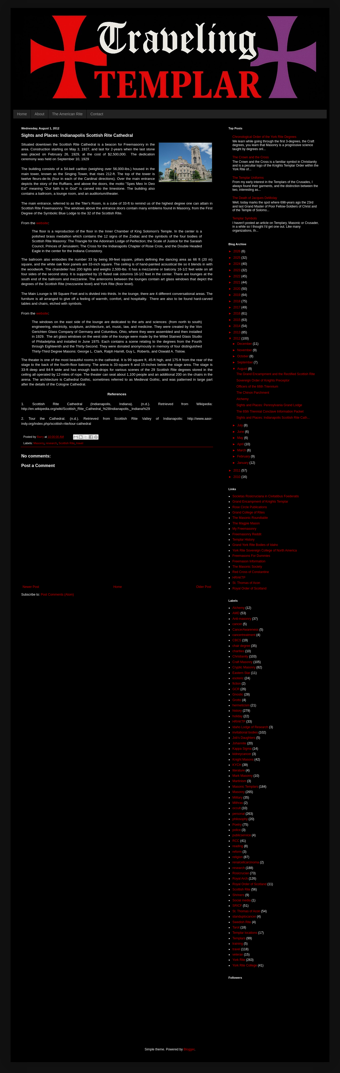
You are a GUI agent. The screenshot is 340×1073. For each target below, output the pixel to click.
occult (236, 808)
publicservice (241, 835)
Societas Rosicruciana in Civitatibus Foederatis (265, 496)
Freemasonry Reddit (246, 534)
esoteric (238, 678)
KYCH (236, 765)
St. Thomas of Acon (246, 583)
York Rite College (244, 965)
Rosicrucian (240, 873)
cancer (237, 624)
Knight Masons (242, 759)
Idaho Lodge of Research (250, 727)
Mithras (237, 803)
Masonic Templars (245, 786)
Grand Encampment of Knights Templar (260, 501)
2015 (237, 320)
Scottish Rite (66, 443)
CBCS (236, 640)
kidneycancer (241, 754)
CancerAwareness (245, 629)
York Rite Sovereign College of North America (264, 550)
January (243, 463)
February (244, 456)
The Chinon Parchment (252, 393)
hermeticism (241, 705)
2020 (237, 289)
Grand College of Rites (248, 512)
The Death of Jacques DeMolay (254, 198)
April (240, 444)
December (245, 344)
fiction (236, 683)
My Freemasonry (244, 529)
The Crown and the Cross (250, 157)
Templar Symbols (244, 218)
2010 (237, 477)
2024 (237, 264)
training (237, 943)
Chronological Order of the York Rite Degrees (264, 137)
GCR (236, 689)
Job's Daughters (243, 738)
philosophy (240, 819)
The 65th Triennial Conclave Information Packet (270, 411)
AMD (236, 613)
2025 (237, 258)
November (245, 350)
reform (237, 852)
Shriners (238, 895)
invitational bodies (245, 732)
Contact (96, 114)
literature (238, 770)
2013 (237, 332)
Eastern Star (241, 673)
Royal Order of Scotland (249, 588)
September (245, 362)
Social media (241, 900)
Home (22, 114)
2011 (237, 470)
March (242, 450)
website (42, 223)
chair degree (241, 646)
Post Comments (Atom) (57, 594)
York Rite (238, 960)
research (51, 443)
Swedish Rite (241, 922)
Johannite (239, 743)
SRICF (237, 905)
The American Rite (67, 114)
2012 (237, 338)
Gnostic (237, 694)
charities (238, 651)
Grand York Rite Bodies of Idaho (255, 545)
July (240, 425)
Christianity (240, 656)
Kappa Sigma (242, 748)
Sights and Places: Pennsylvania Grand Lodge (269, 405)
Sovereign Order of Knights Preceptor (263, 380)
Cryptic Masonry (244, 667)
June (241, 432)
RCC (235, 841)
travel (79, 443)
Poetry (237, 824)
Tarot (236, 927)
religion (237, 857)
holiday (237, 716)
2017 (237, 307)
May (240, 438)
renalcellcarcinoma (245, 862)
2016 (237, 313)
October (243, 356)
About (39, 114)
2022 (237, 276)
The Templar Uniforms (248, 178)
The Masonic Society (247, 567)
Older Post (203, 587)
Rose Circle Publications (249, 507)
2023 (237, 270)
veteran (237, 954)
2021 (237, 282)
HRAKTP (238, 577)
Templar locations (244, 933)
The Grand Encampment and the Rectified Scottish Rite (275, 374)
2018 (237, 301)
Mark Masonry (242, 776)
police (236, 830)
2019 (237, 295)
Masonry (38, 443)
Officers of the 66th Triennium (257, 386)
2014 (237, 326)
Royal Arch (240, 878)
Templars (238, 938)
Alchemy (242, 399)
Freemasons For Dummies (251, 556)
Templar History (243, 539)
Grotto (236, 700)
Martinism (239, 781)
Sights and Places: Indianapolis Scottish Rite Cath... (273, 417)
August (242, 369)
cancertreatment (244, 635)
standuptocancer (244, 916)
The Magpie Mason (246, 523)
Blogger (189, 1049)
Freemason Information (248, 561)
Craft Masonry (242, 662)
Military (237, 797)
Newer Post (31, 587)
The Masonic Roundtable (250, 518)
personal (238, 814)
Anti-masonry (241, 619)
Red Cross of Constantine (250, 572)
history (237, 710)
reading (237, 846)
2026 (237, 251)
